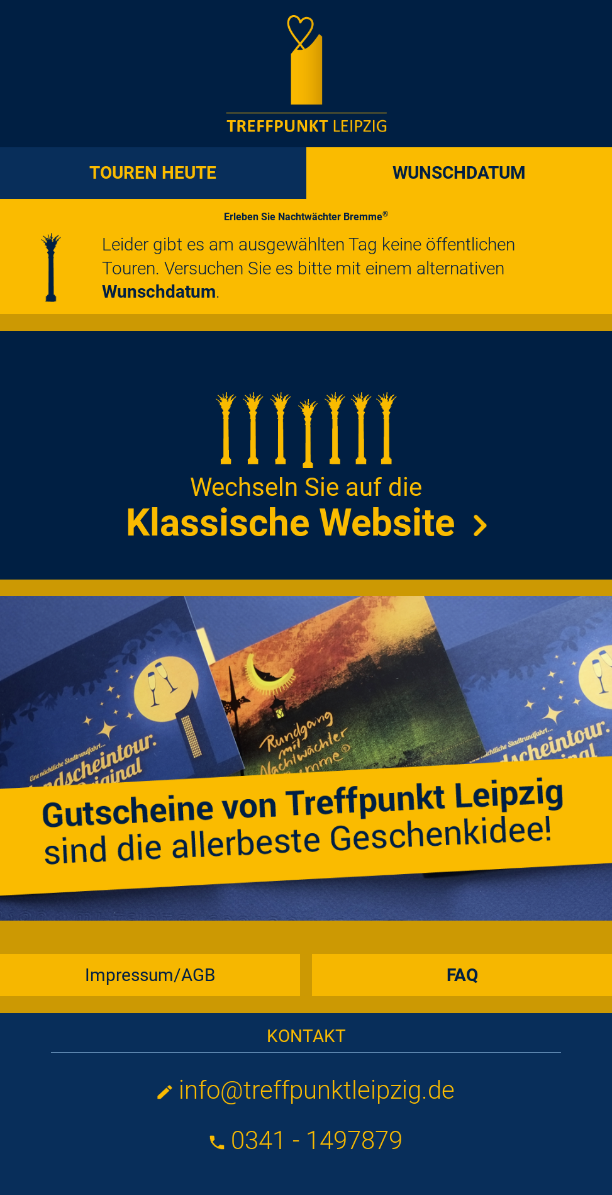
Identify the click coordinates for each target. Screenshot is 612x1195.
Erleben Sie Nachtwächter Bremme (306, 217)
